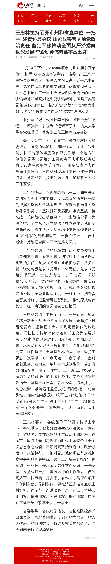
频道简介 (56, 552)
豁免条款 (45, 554)
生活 (62, 21)
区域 (34, 16)
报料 (76, 21)
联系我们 (66, 554)
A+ (88, 58)
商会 (20, 21)
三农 (34, 21)
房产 (90, 16)
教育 (62, 16)
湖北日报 (21, 57)
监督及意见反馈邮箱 (68, 556)
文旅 (48, 16)
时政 (20, 16)
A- (94, 58)
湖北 (41, 5)
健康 (48, 21)
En (85, 5)
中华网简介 (45, 552)
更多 (90, 21)
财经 (76, 16)
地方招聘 (55, 554)
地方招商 (66, 552)
